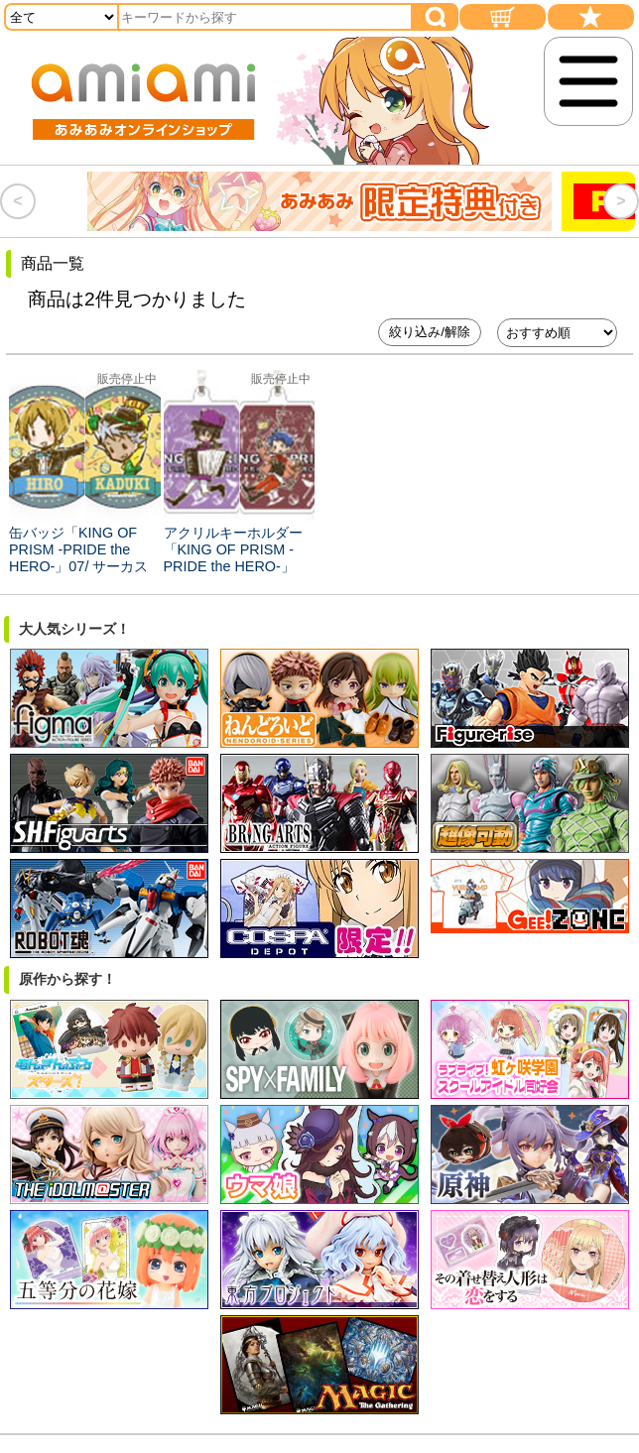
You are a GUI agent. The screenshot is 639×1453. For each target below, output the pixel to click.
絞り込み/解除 (429, 331)
